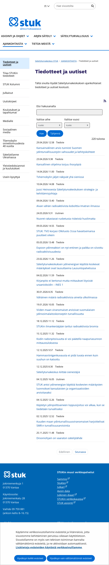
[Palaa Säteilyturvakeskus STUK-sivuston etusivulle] (32, 23)
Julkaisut (8, 92)
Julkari (62, 487)
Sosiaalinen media (10, 131)
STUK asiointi (66, 503)
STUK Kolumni (11, 84)
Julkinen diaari (67, 495)
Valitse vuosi (71, 119)
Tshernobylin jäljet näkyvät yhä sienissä (60, 177)
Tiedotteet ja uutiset (10, 63)
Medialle (8, 121)
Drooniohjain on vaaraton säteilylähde (59, 438)
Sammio (63, 479)
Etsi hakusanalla (46, 106)
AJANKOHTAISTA (69, 61)
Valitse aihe (43, 119)
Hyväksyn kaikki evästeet (30, 558)
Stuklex (62, 483)
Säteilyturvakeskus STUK (46, 61)
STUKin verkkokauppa (71, 499)
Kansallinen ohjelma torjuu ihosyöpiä (58, 164)
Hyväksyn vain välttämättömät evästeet (71, 558)
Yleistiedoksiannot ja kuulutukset (14, 167)
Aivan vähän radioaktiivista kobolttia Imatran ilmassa (68, 206)
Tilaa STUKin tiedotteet (10, 74)
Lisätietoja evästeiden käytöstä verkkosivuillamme (49, 547)
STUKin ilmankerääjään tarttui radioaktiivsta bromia (67, 326)
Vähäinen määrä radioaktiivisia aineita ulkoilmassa (66, 297)
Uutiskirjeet (9, 101)
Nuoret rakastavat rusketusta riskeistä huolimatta (65, 218)
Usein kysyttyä (11, 177)
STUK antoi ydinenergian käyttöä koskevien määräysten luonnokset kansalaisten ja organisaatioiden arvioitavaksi (69, 388)
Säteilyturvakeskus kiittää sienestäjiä (58, 372)
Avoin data (63, 491)
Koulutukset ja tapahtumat (11, 111)
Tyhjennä (55, 133)
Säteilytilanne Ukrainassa (11, 156)
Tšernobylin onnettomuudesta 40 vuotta (13, 143)
